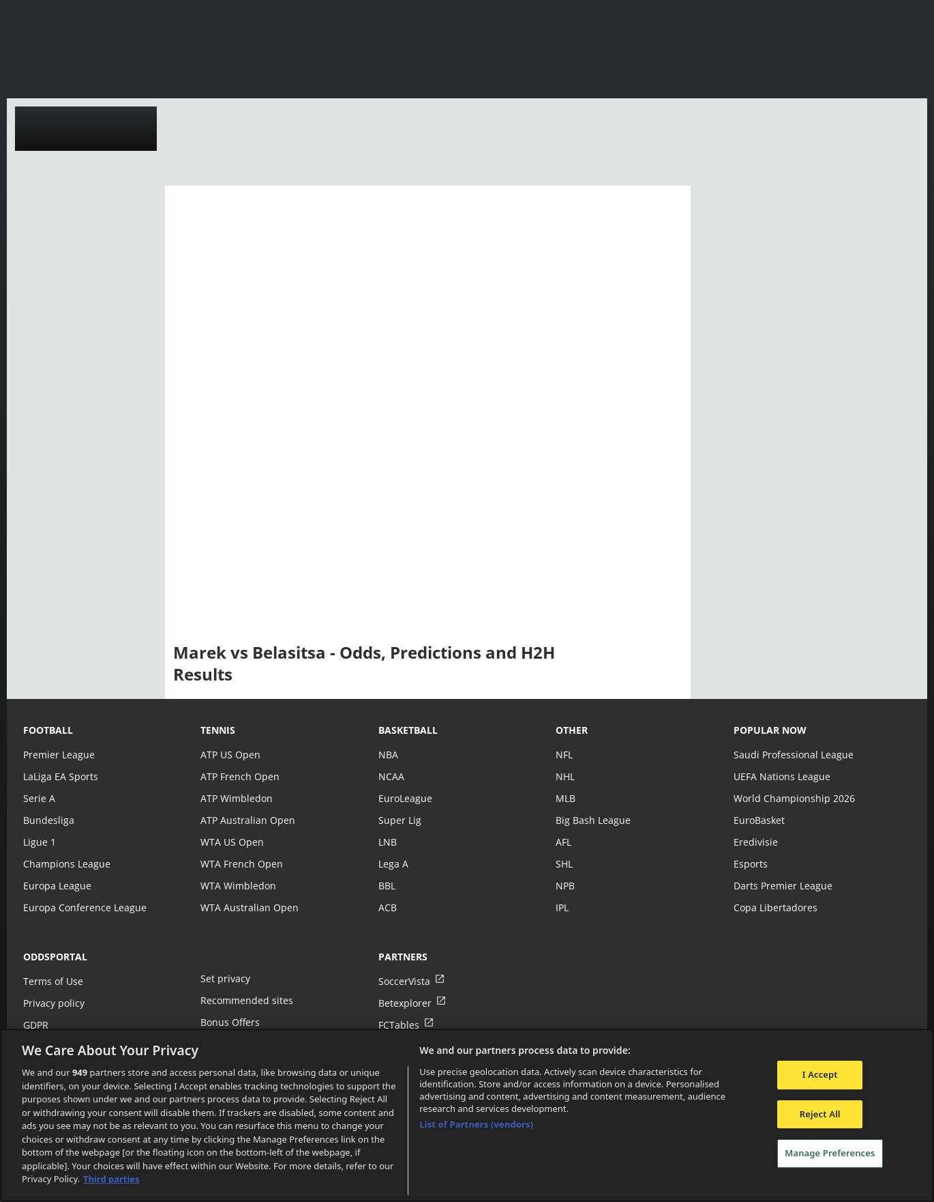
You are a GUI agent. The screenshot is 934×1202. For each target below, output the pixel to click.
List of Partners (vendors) (476, 1124)
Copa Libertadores (774, 907)
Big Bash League (592, 820)
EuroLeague (405, 798)
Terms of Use (52, 981)
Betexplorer (404, 1003)
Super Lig (399, 820)
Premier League (58, 754)
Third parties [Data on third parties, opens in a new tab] (111, 1179)
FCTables (398, 1024)
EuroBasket (759, 820)
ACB (387, 907)
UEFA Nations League (781, 776)
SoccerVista (403, 981)
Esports (750, 863)
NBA (387, 754)
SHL (564, 863)
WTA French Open (240, 863)
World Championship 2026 (793, 798)
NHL (565, 776)
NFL (564, 754)
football (48, 730)
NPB (565, 885)
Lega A (393, 863)
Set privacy (224, 978)
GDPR (35, 1024)
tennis (217, 730)
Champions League (65, 863)
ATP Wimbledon (235, 798)
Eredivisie (755, 841)
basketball (408, 730)
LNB (387, 841)
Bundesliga (47, 820)
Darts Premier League (782, 885)
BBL (386, 885)
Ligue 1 (39, 841)
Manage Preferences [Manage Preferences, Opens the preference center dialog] (830, 1153)
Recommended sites (245, 1000)
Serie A (38, 798)
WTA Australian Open (247, 907)
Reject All (820, 1114)
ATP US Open (229, 754)
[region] (467, 1115)
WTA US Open (231, 841)
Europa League (56, 885)
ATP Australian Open (246, 820)
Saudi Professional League (792, 754)
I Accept (820, 1074)
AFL (563, 841)
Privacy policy (53, 1003)
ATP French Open (238, 776)
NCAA (391, 776)
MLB (565, 798)
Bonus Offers (229, 1022)
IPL (562, 907)
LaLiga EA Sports (59, 776)
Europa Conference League (83, 907)
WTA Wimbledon (237, 885)
